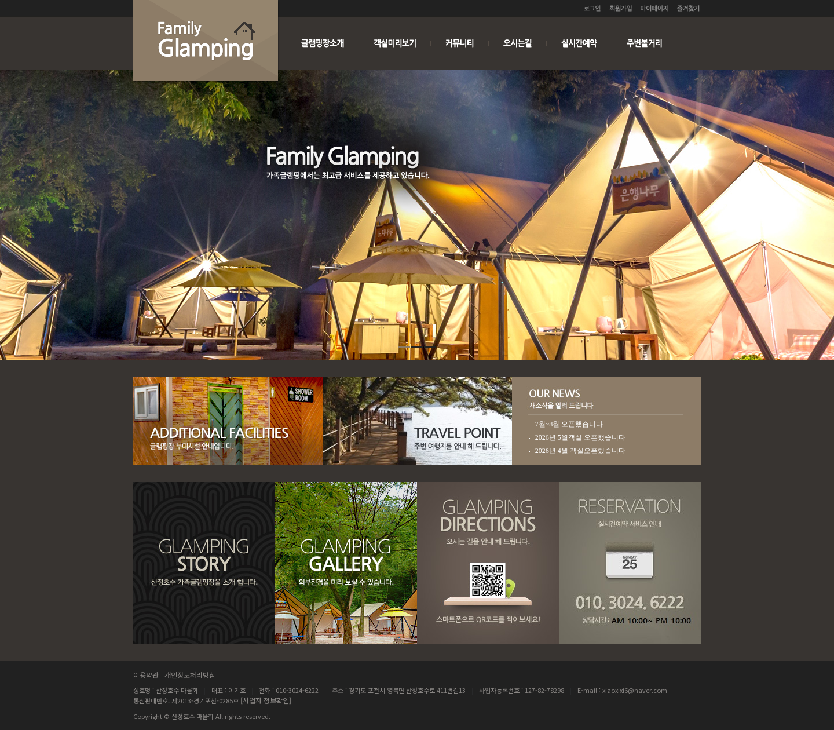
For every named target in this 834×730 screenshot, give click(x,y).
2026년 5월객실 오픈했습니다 (580, 437)
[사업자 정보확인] (265, 700)
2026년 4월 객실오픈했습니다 (580, 451)
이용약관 (146, 675)
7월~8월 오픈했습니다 (569, 424)
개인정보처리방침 (189, 675)
